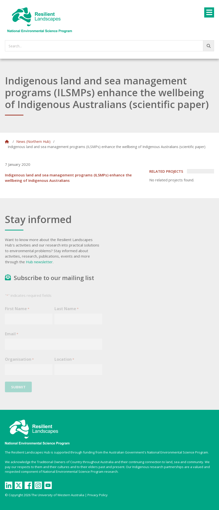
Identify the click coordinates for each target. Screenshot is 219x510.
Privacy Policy (97, 495)
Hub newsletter (39, 261)
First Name (17, 312)
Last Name (66, 312)
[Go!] (208, 45)
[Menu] (209, 12)
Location (64, 362)
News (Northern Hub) (33, 141)
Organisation (19, 362)
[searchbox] (109, 45)
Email (11, 337)
